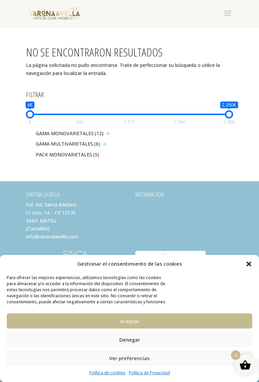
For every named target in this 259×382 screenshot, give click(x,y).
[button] (249, 264)
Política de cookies (107, 373)
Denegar (129, 339)
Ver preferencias (129, 358)
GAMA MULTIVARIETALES (68, 144)
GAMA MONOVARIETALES (70, 133)
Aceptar (129, 321)
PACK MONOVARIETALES (67, 154)
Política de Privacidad (149, 373)
